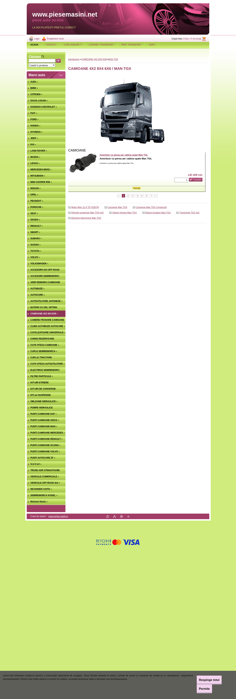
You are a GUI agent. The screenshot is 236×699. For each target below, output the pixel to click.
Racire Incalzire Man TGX (158, 212)
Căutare (35, 57)
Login (36, 38)
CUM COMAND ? (72, 44)
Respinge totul (204, 679)
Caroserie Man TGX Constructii (151, 207)
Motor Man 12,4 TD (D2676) (85, 207)
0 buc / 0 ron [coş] (192, 38)
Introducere (73, 59)
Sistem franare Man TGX (124, 212)
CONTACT (51, 44)
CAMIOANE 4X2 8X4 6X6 (94, 59)
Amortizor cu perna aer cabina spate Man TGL (124, 155)
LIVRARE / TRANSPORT (101, 44)
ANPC (152, 44)
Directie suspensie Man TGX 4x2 (87, 212)
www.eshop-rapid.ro (58, 516)
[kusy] (181, 180)
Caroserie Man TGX (117, 207)
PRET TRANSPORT (131, 44)
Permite (199, 688)
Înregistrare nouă (55, 38)
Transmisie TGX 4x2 (189, 212)
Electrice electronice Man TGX (86, 218)
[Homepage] (34, 45)
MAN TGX (113, 59)
